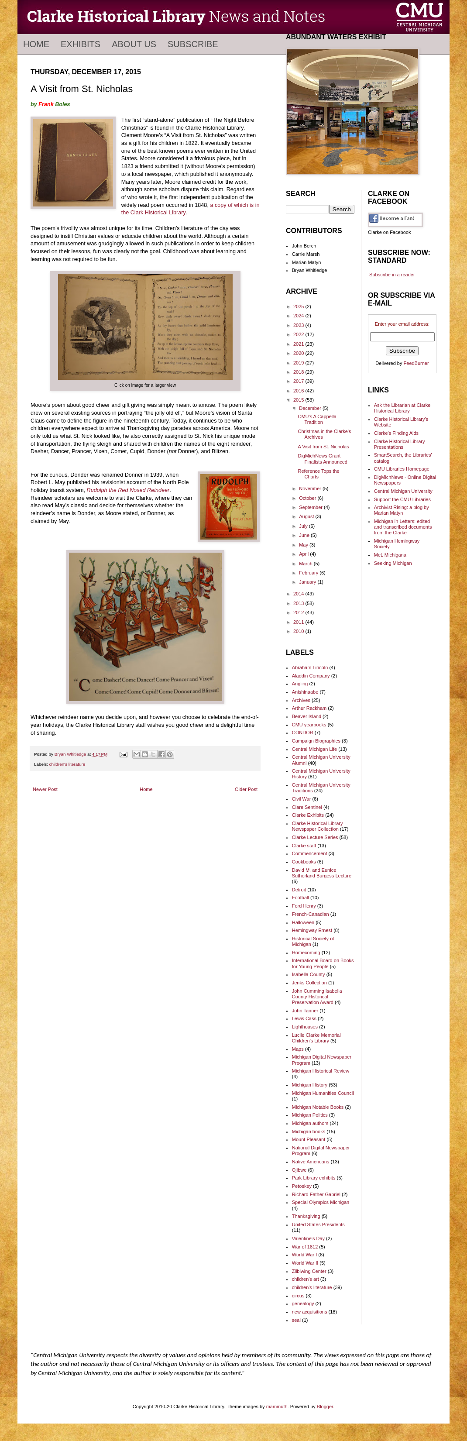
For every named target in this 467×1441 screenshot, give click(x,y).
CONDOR (302, 732)
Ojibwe (299, 1170)
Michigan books (308, 1131)
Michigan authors (310, 1123)
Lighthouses (305, 1026)
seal (296, 1320)
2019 (299, 362)
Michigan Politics (310, 1115)
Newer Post (45, 789)
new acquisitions (309, 1311)
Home (36, 44)
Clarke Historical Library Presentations (399, 444)
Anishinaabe (305, 692)
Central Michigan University (403, 491)
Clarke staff (304, 845)
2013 (299, 603)
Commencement (309, 853)
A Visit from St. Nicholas (323, 446)
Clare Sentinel (307, 807)
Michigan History (309, 1084)
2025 (299, 306)
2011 (299, 622)
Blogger (325, 1406)
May (304, 544)
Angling (300, 683)
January (308, 582)
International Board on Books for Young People (323, 963)
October (308, 498)
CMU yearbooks (309, 724)
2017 (299, 381)
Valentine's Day (308, 1238)
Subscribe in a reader (392, 274)
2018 (299, 372)
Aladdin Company (311, 675)
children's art (305, 1279)
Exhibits (80, 44)
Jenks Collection (309, 982)
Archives (301, 700)
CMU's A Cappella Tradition (317, 419)
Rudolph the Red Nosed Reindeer (128, 490)
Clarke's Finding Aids (396, 433)
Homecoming (306, 952)
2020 (299, 353)
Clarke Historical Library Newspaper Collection (317, 826)
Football (300, 897)
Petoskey (302, 1186)
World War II (305, 1263)
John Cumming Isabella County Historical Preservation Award (317, 996)
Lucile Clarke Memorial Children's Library (316, 1037)
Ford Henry (304, 905)
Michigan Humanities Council (323, 1093)
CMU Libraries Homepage (401, 468)
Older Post (246, 789)
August (307, 516)
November (311, 488)
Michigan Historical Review (320, 1070)
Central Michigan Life (314, 749)
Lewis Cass (304, 1018)
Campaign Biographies (316, 740)
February (309, 572)
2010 (299, 631)
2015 (299, 399)
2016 (299, 390)
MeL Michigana (390, 554)
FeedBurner (416, 363)
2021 (299, 344)
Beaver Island (306, 716)
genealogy (303, 1303)
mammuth (277, 1406)
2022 (299, 334)
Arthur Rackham (309, 708)
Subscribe (193, 44)
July (304, 526)
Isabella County (308, 974)
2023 (299, 325)
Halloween (303, 922)
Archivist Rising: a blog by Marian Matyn (401, 510)
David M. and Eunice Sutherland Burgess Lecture (321, 872)
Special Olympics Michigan (320, 1202)
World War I (304, 1254)
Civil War (301, 798)
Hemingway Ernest (312, 930)
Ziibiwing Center (309, 1271)
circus (298, 1295)
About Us (134, 44)
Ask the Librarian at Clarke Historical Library (402, 407)
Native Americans (311, 1161)
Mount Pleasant (308, 1139)
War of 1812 (305, 1246)
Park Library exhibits (314, 1177)
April (304, 554)
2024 (299, 315)
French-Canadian (310, 914)
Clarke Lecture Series (315, 837)
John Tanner (305, 1010)
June (305, 535)
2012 (299, 612)
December (311, 408)
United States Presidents (318, 1224)
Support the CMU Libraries (402, 499)
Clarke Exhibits (308, 815)
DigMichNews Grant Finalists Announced (322, 458)
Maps (298, 1049)
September (311, 507)
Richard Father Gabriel (316, 1194)
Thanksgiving (306, 1216)
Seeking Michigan (393, 563)
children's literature (67, 764)
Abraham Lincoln (310, 667)
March (306, 563)
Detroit (299, 889)
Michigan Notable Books (318, 1107)
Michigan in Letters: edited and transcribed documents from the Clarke (403, 527)
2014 (299, 593)
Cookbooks (304, 861)
